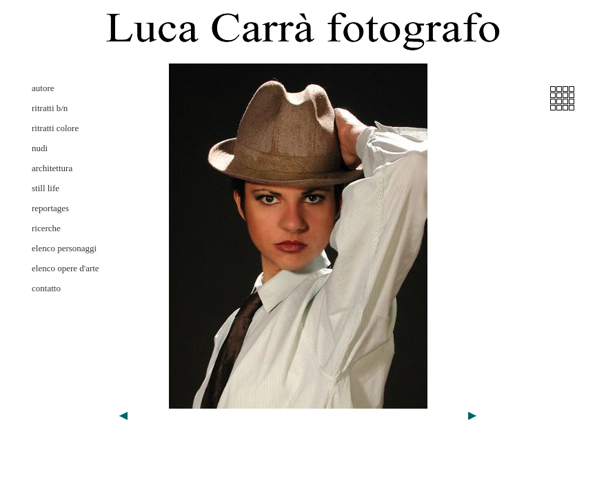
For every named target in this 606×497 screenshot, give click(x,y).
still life (45, 188)
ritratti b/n (50, 108)
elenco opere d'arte (65, 268)
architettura (52, 168)
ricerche (46, 228)
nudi (40, 148)
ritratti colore (55, 128)
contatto (46, 288)
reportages (50, 208)
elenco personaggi (64, 248)
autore (43, 88)
